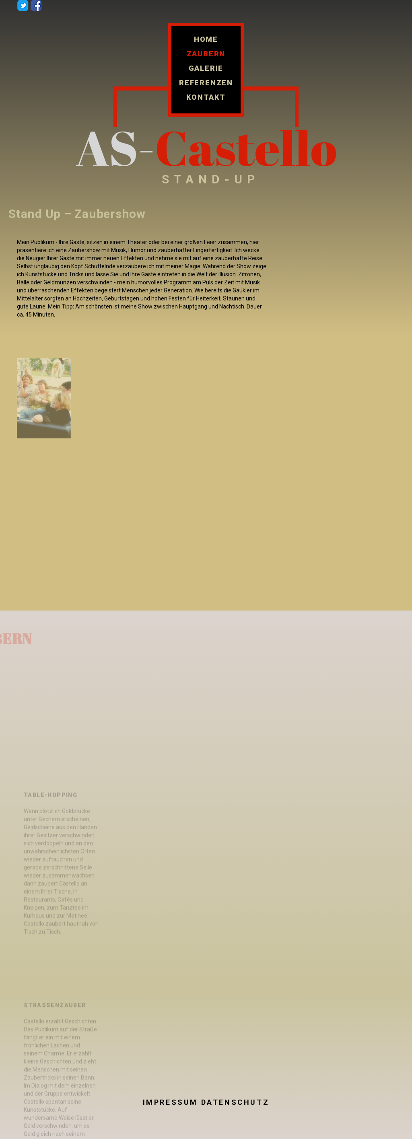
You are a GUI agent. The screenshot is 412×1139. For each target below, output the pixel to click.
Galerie (206, 68)
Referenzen (206, 83)
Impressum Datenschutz (206, 1102)
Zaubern (206, 54)
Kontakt (206, 97)
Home (206, 39)
